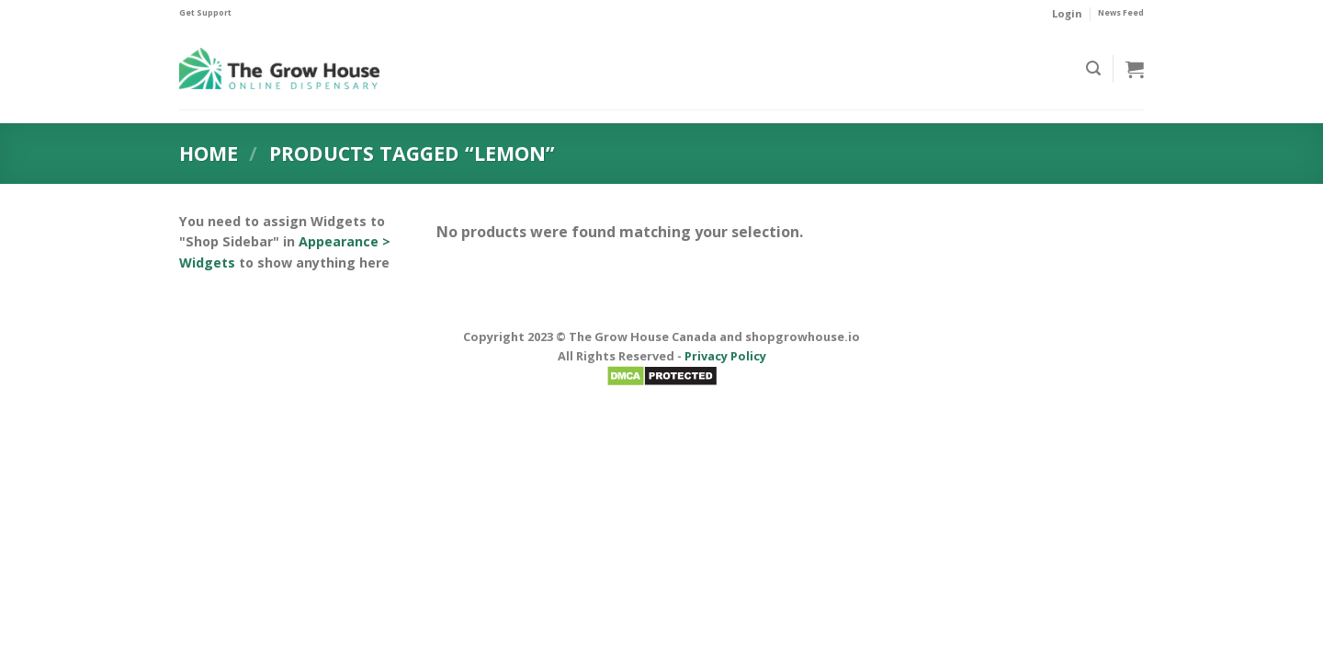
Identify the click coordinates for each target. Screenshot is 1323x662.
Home (208, 153)
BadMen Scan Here (661, 396)
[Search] (1093, 68)
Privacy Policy (725, 356)
